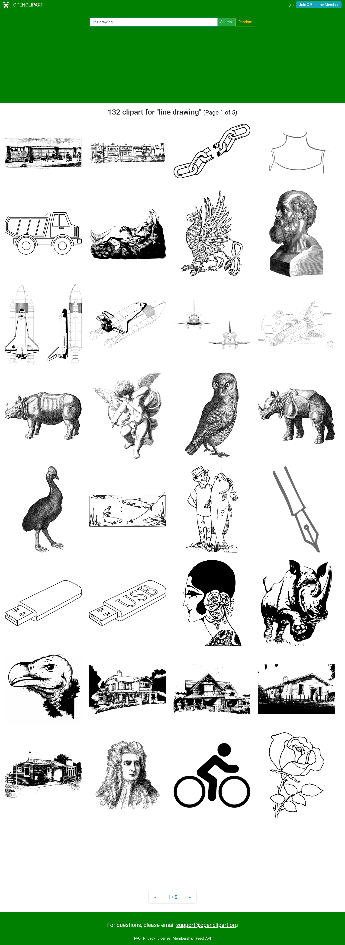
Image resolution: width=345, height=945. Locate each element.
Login (288, 5)
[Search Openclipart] (154, 22)
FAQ (137, 938)
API (208, 938)
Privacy (149, 938)
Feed (200, 938)
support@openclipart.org (207, 925)
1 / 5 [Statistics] (172, 897)
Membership (183, 938)
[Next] (190, 897)
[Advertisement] (172, 64)
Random (245, 22)
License (164, 938)
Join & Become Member (319, 5)
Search (226, 22)
